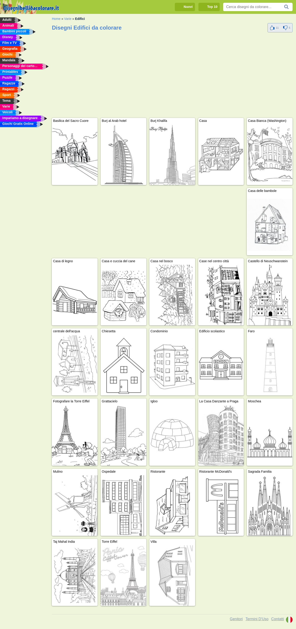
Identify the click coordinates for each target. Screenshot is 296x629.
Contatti (277, 619)
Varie (67, 19)
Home (56, 19)
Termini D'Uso (257, 619)
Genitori (236, 619)
